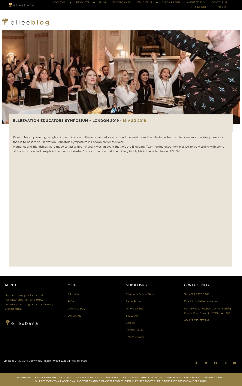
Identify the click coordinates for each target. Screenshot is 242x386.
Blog (102, 3)
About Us (59, 3)
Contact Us (219, 3)
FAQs (71, 301)
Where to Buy (195, 3)
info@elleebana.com (205, 301)
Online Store (200, 7)
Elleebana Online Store (140, 294)
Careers (221, 7)
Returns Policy (135, 337)
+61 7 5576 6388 (199, 294)
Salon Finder (171, 3)
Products (82, 3)
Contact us (74, 316)
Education (144, 3)
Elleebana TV (121, 3)
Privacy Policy (134, 330)
